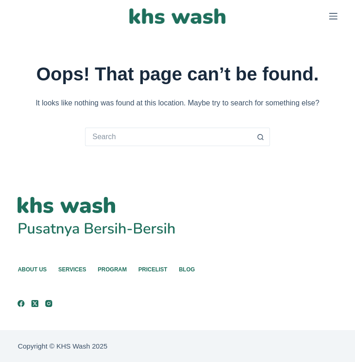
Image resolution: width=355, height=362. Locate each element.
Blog (187, 269)
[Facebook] (21, 303)
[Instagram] (48, 303)
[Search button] (260, 137)
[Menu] (333, 16)
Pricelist (152, 269)
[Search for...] (168, 137)
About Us (32, 269)
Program (112, 269)
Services (72, 269)
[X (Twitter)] (34, 303)
